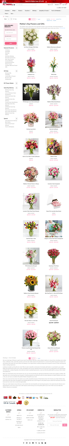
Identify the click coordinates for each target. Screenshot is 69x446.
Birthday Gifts (8, 73)
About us (19, 415)
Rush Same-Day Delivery (10, 111)
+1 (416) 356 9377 (41, 432)
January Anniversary (9, 62)
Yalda (6, 54)
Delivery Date (8, 36)
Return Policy (19, 425)
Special (6, 118)
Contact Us (8, 419)
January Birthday (9, 60)
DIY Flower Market (8, 83)
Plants (7, 13)
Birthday (34, 10)
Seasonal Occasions (9, 48)
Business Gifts (8, 77)
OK (64, 425)
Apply (11, 43)
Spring (7, 16)
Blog (19, 427)
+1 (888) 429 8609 (61, 7)
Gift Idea (6, 71)
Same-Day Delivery (9, 87)
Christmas (7, 10)
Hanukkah (7, 51)
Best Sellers (8, 122)
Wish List (30, 420)
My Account (30, 415)
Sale (12, 13)
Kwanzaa (7, 53)
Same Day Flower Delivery (11, 120)
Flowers (20, 10)
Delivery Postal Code (10, 30)
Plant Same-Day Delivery (10, 110)
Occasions (27, 10)
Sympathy (7, 74)
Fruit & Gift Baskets (56, 10)
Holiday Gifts (8, 79)
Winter (14, 10)
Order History (30, 417)
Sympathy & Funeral (44, 10)
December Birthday (9, 56)
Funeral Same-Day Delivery (11, 102)
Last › (39, 19)
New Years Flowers (9, 59)
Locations (8, 417)
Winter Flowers (8, 63)
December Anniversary (10, 57)
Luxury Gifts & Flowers (10, 76)
